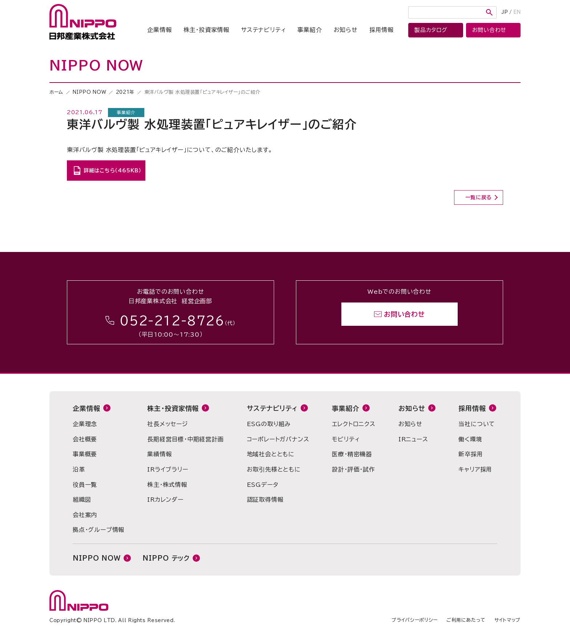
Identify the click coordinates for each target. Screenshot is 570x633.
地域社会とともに (270, 454)
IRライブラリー (167, 469)
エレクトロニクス (353, 424)
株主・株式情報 (167, 485)
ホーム (56, 92)
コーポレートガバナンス (278, 439)
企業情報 (159, 30)
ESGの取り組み (269, 424)
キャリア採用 (475, 469)
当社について (476, 424)
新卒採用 (470, 454)
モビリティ (346, 439)
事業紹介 (309, 30)
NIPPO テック (166, 558)
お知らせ (346, 30)
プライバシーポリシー (415, 620)
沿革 (79, 469)
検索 (489, 12)
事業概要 (85, 454)
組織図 (82, 499)
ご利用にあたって (466, 620)
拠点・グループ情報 (98, 530)
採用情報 (381, 30)
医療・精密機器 (352, 454)
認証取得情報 (265, 499)
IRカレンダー (165, 499)
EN (517, 12)
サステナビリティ (263, 30)
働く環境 (470, 439)
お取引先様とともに (274, 469)
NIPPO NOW (89, 92)
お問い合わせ (404, 314)
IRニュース (413, 439)
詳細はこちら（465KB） (112, 170)
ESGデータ (262, 485)
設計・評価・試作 (353, 469)
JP (505, 12)
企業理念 (85, 424)
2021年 (125, 92)
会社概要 (85, 439)
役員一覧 (85, 485)
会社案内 (85, 515)
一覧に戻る (478, 197)
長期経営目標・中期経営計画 (185, 439)
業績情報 (159, 454)
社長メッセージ (167, 424)
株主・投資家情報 (206, 30)
